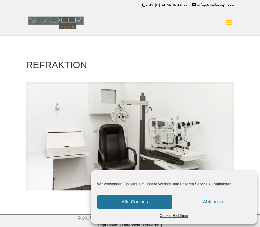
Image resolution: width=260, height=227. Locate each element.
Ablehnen (213, 201)
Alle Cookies (134, 201)
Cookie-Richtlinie (174, 215)
